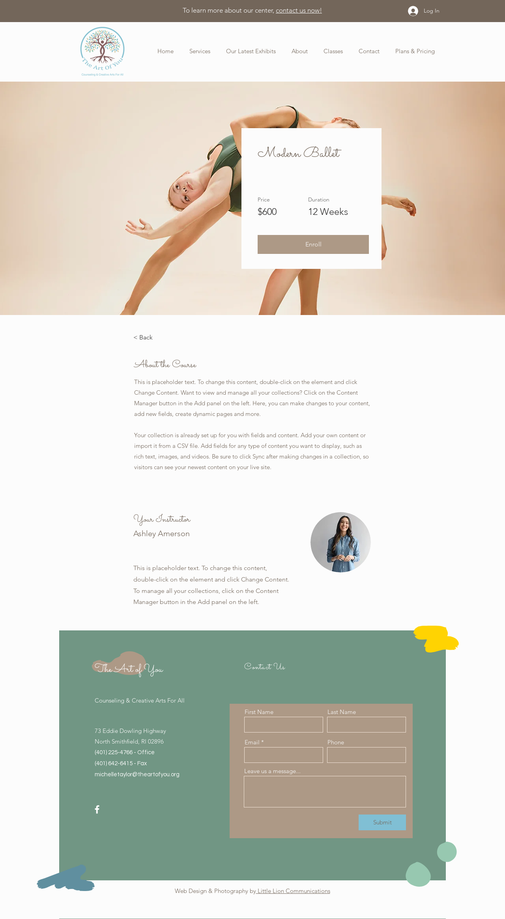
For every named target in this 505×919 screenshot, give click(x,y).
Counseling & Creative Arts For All (140, 700)
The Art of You (129, 669)
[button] (294, 51)
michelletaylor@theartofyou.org (137, 774)
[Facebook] (97, 809)
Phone (335, 742)
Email (252, 742)
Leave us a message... (272, 771)
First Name (259, 712)
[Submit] (382, 822)
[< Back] (155, 337)
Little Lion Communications (293, 891)
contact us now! (299, 10)
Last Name (341, 712)
